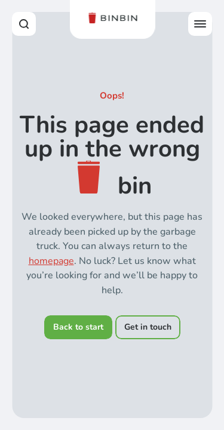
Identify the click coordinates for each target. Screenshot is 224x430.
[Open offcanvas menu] (200, 24)
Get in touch (147, 327)
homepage (51, 261)
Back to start (78, 327)
